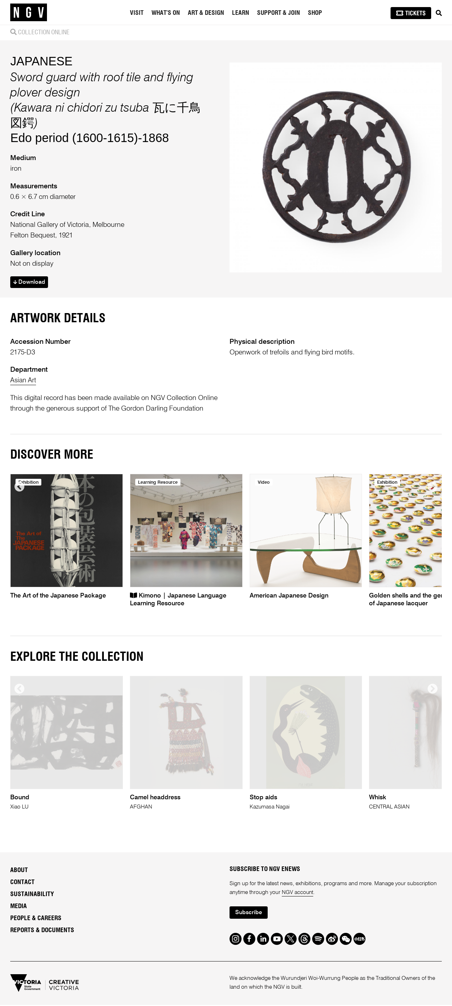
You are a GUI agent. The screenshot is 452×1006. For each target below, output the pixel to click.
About (19, 871)
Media (18, 907)
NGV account (298, 893)
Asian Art (23, 381)
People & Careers (35, 919)
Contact (22, 883)
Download (30, 283)
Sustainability (32, 895)
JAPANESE (41, 61)
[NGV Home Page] (28, 12)
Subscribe (249, 914)
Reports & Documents (42, 931)
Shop (315, 13)
